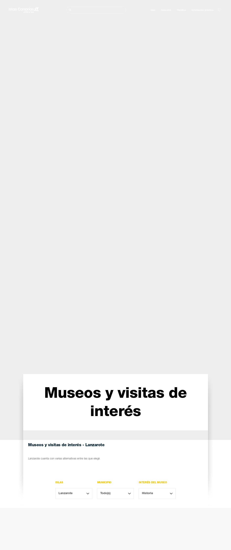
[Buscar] (96, 10)
